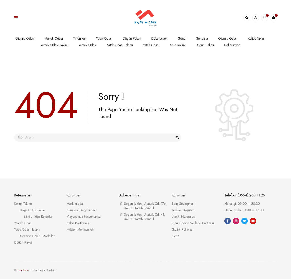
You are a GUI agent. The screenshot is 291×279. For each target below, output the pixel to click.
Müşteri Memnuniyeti (80, 229)
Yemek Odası (23, 223)
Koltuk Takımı (23, 203)
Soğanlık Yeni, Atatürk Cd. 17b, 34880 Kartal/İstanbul (145, 205)
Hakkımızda (75, 203)
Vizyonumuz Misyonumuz (84, 216)
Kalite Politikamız (78, 223)
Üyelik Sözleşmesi (183, 216)
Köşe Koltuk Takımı (33, 210)
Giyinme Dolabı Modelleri (37, 236)
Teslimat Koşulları (183, 210)
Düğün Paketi (23, 242)
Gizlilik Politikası (182, 229)
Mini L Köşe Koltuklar (38, 216)
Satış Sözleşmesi (183, 203)
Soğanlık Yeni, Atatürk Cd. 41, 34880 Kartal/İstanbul (144, 216)
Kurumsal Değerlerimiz (82, 210)
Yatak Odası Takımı (27, 229)
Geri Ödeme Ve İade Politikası (193, 223)
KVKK (175, 236)
